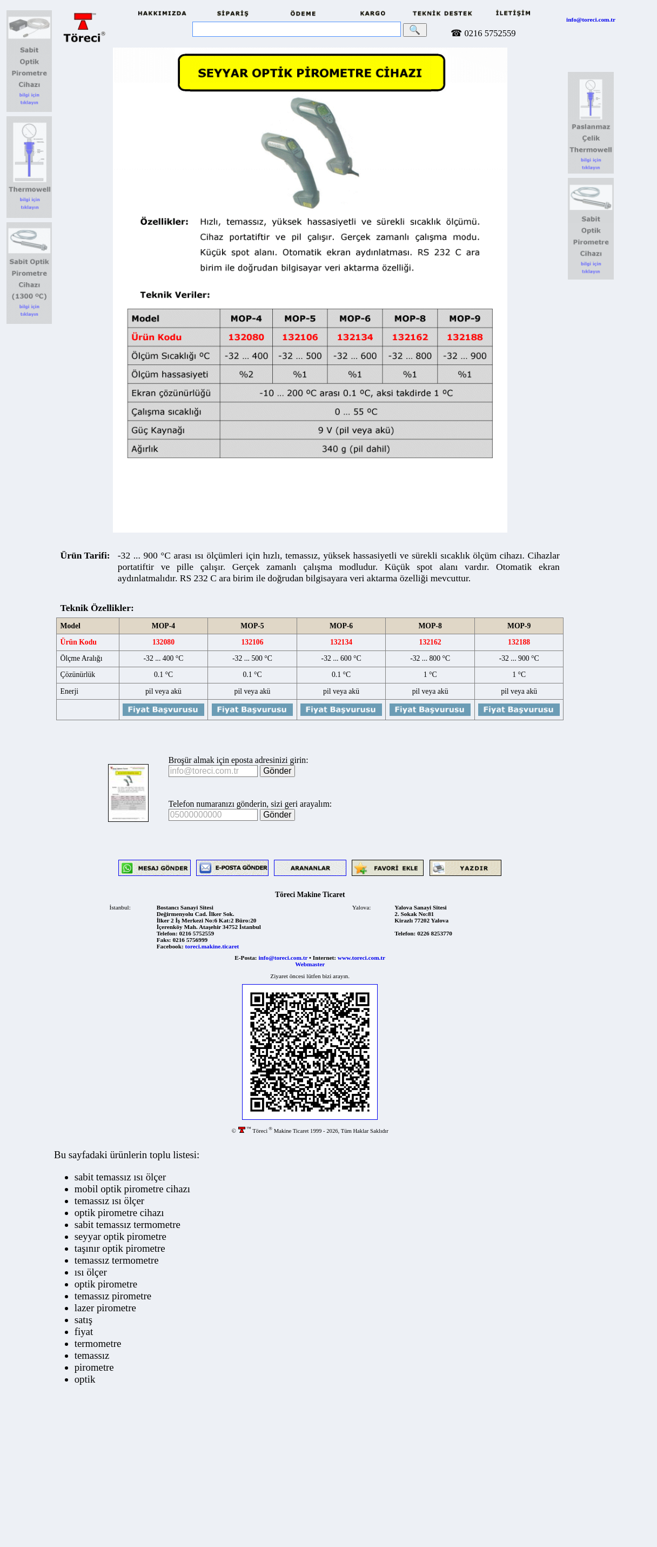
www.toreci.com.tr (361, 957)
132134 (341, 642)
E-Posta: (245, 957)
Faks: (164, 940)
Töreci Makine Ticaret (310, 895)
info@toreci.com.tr (590, 19)
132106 (252, 642)
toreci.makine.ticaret (212, 946)
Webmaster (310, 964)
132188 (519, 642)
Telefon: (167, 933)
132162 (430, 642)
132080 (163, 642)
